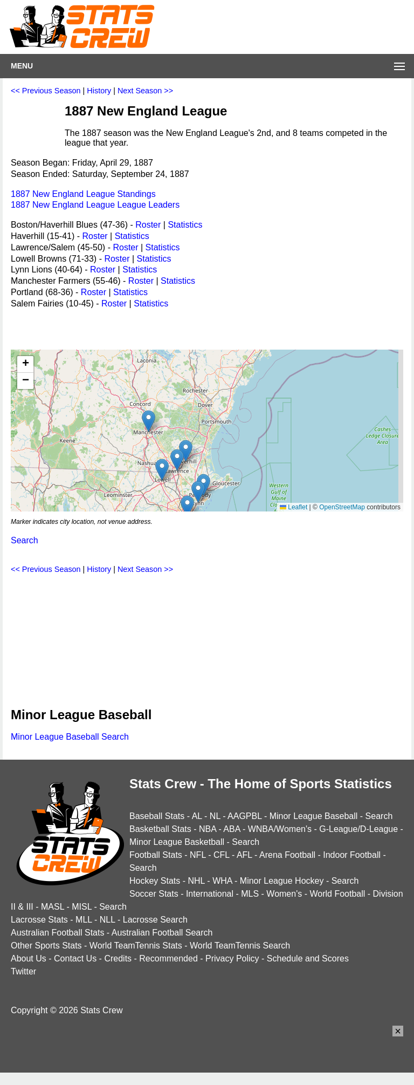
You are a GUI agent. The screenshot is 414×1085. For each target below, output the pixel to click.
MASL (52, 906)
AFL (244, 854)
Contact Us (75, 958)
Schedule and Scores (308, 958)
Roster (148, 224)
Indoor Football (352, 854)
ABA (231, 829)
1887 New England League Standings (83, 194)
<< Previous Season (46, 90)
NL (215, 816)
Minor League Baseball (314, 816)
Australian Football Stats (57, 932)
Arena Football (287, 854)
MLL (83, 919)
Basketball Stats (160, 829)
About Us (28, 958)
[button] (187, 506)
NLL (107, 919)
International (209, 893)
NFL (198, 854)
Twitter (23, 971)
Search (24, 540)
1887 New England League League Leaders (95, 204)
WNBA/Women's (280, 829)
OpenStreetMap (342, 507)
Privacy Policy (232, 958)
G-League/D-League (358, 829)
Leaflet (293, 507)
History (99, 90)
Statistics (185, 224)
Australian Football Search (162, 932)
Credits (118, 958)
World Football (337, 893)
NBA (207, 829)
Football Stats (155, 854)
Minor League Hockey (282, 880)
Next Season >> (145, 90)
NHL (196, 880)
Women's (284, 893)
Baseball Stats (156, 816)
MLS (250, 893)
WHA (222, 880)
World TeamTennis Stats (135, 945)
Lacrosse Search (155, 919)
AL (197, 816)
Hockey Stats (154, 880)
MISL (82, 906)
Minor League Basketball (176, 842)
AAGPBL (244, 816)
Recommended (168, 958)
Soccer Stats (153, 893)
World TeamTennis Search (240, 945)
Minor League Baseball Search (70, 736)
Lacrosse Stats (39, 919)
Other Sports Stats (46, 945)
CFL (221, 854)
